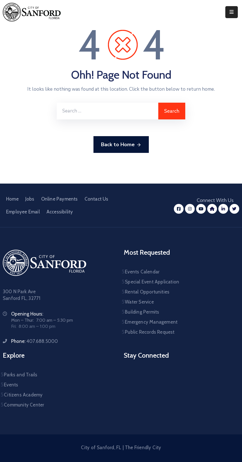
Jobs (29, 199)
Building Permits (142, 312)
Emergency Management (151, 322)
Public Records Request (149, 332)
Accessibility (59, 212)
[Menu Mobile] (231, 12)
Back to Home (121, 144)
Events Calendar (142, 272)
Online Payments (59, 199)
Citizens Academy (23, 395)
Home (12, 199)
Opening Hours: (27, 314)
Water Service (139, 302)
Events (11, 385)
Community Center (24, 405)
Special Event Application (152, 282)
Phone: (34, 341)
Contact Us (96, 199)
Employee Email (23, 212)
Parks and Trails (20, 374)
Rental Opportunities (147, 292)
